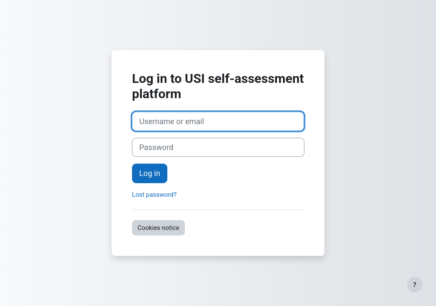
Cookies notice (158, 228)
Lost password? (154, 194)
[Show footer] (414, 284)
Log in (149, 173)
